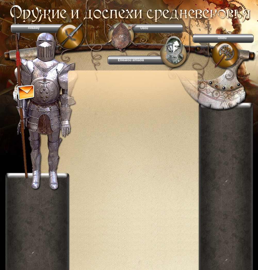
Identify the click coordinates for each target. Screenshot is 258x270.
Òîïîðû (222, 38)
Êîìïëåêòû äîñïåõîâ (131, 60)
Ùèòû (144, 28)
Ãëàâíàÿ (33, 28)
